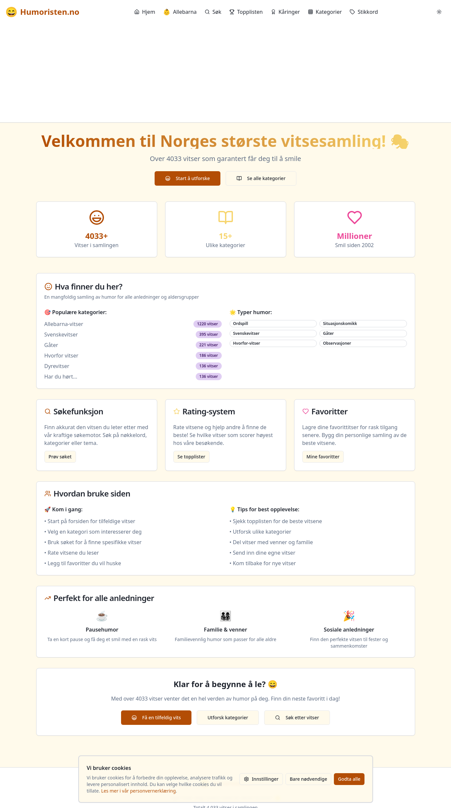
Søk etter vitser (297, 717)
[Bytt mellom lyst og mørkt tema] (439, 11)
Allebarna (180, 11)
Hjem (144, 11)
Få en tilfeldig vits (156, 717)
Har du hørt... (60, 376)
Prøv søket (60, 456)
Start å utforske (187, 178)
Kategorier (325, 11)
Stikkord (364, 11)
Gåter (51, 345)
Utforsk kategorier (228, 717)
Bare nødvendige (308, 779)
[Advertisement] (225, 73)
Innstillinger (261, 779)
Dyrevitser (56, 366)
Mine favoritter (323, 456)
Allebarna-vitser (63, 324)
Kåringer (285, 11)
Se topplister (191, 456)
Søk (213, 11)
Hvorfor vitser (61, 355)
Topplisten (246, 11)
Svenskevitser (61, 334)
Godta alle (349, 779)
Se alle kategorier (261, 178)
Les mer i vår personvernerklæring (138, 791)
